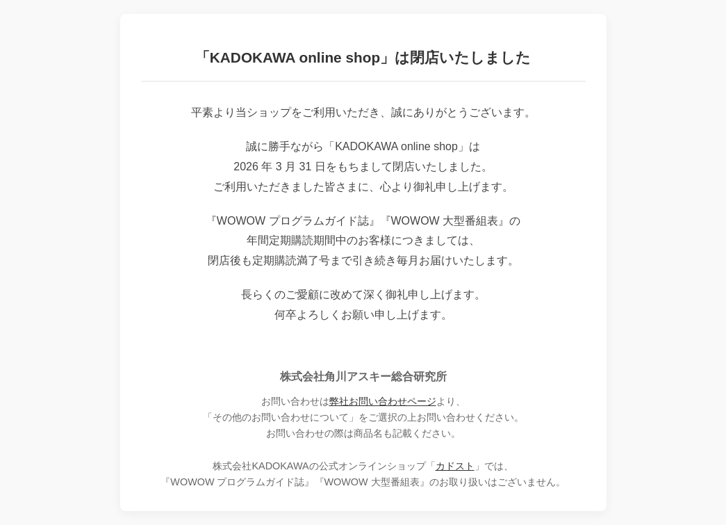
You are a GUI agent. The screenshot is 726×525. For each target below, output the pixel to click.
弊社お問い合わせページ (382, 401)
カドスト (455, 465)
